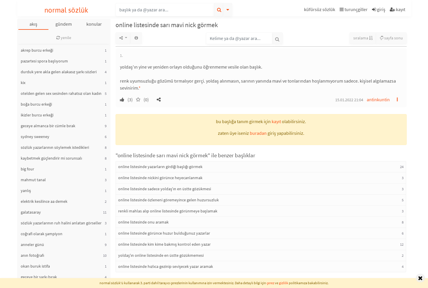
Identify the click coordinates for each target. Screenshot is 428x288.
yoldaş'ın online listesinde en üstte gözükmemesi (161, 255)
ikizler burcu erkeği (37, 115)
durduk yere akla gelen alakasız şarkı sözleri (59, 71)
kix (23, 82)
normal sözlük (66, 10)
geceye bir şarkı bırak (39, 277)
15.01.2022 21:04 (349, 99)
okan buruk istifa (35, 266)
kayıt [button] (276, 121)
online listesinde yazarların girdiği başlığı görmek (160, 166)
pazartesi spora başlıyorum (44, 61)
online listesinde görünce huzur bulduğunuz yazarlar (164, 233)
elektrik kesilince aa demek (44, 201)
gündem (63, 24)
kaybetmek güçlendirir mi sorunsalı (51, 158)
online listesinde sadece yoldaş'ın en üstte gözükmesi (164, 188)
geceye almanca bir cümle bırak (48, 125)
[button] (320, 10)
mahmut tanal (33, 179)
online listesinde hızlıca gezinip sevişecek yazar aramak (165, 266)
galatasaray (31, 212)
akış (33, 24)
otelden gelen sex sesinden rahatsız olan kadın (61, 93)
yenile (63, 37)
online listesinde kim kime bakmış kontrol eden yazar (164, 244)
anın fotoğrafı (32, 255)
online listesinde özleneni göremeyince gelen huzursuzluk (168, 200)
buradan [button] (258, 133)
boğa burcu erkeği (36, 104)
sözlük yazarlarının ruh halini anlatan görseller (61, 223)
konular (94, 24)
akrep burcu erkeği (37, 50)
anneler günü (32, 244)
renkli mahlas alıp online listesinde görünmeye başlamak (167, 211)
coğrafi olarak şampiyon (41, 233)
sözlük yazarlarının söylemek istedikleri (55, 147)
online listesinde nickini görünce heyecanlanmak (160, 177)
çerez (270, 283)
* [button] (140, 88)
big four (27, 169)
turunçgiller (354, 9)
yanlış (26, 190)
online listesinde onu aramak (143, 222)
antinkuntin (378, 99)
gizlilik (283, 283)
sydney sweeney (35, 136)
